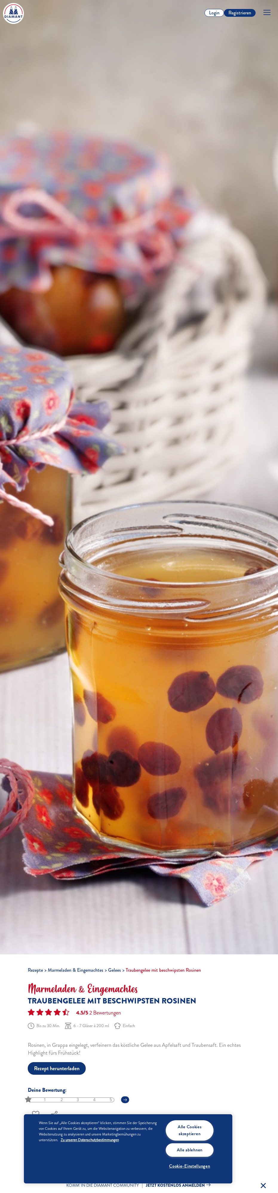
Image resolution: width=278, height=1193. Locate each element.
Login (214, 12)
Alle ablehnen (189, 1150)
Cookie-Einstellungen (189, 1166)
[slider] (29, 1099)
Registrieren (239, 12)
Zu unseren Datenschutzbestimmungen (90, 1140)
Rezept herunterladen (56, 1068)
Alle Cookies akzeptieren (190, 1130)
